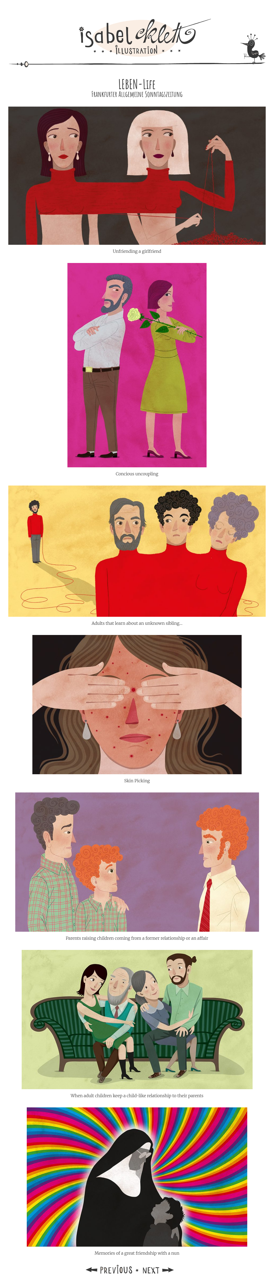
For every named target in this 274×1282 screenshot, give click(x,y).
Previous (109, 1269)
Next (164, 1269)
